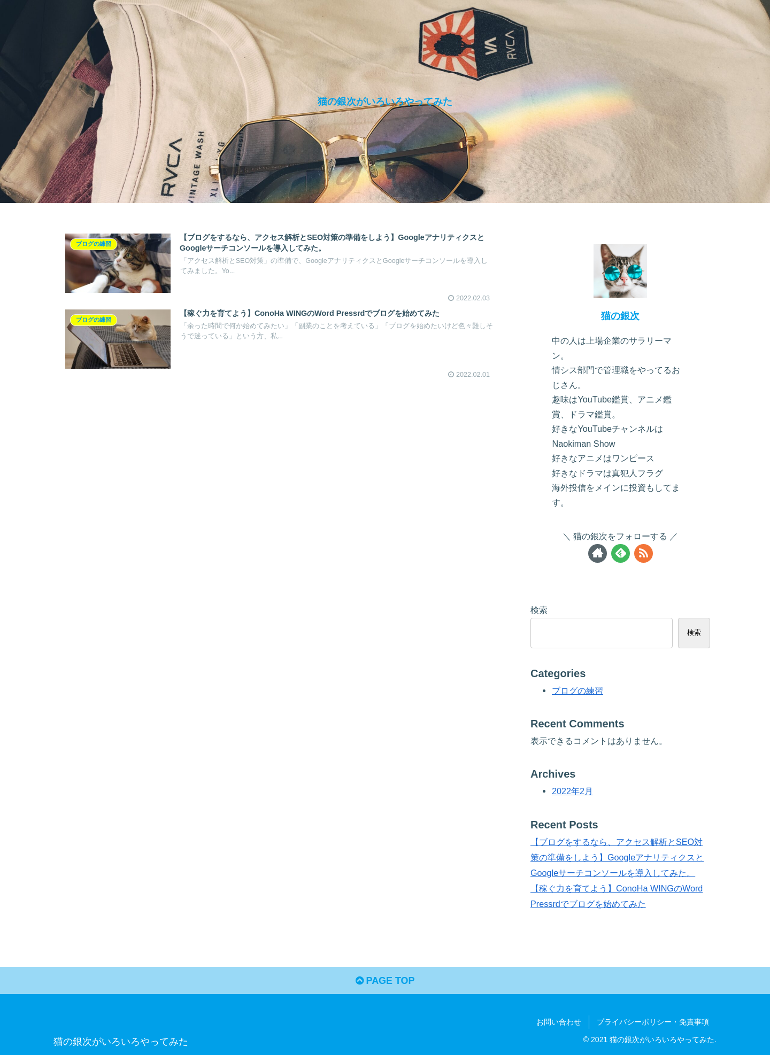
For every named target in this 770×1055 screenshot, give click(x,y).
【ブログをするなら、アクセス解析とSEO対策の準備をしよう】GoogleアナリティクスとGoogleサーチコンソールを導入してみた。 (617, 857)
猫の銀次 (620, 316)
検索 (539, 610)
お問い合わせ (558, 1022)
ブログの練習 (577, 690)
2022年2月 (572, 791)
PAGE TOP (384, 981)
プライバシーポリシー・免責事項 (653, 1022)
